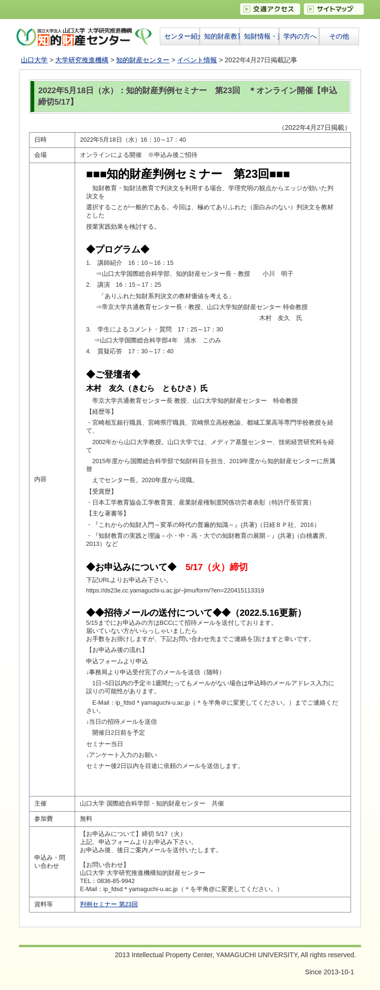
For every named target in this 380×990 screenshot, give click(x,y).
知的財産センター (142, 60)
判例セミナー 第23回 (109, 904)
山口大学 (34, 60)
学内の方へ (300, 36)
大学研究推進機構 (81, 60)
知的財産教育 (221, 36)
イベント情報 (197, 60)
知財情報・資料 (261, 36)
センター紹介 (181, 36)
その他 (339, 36)
